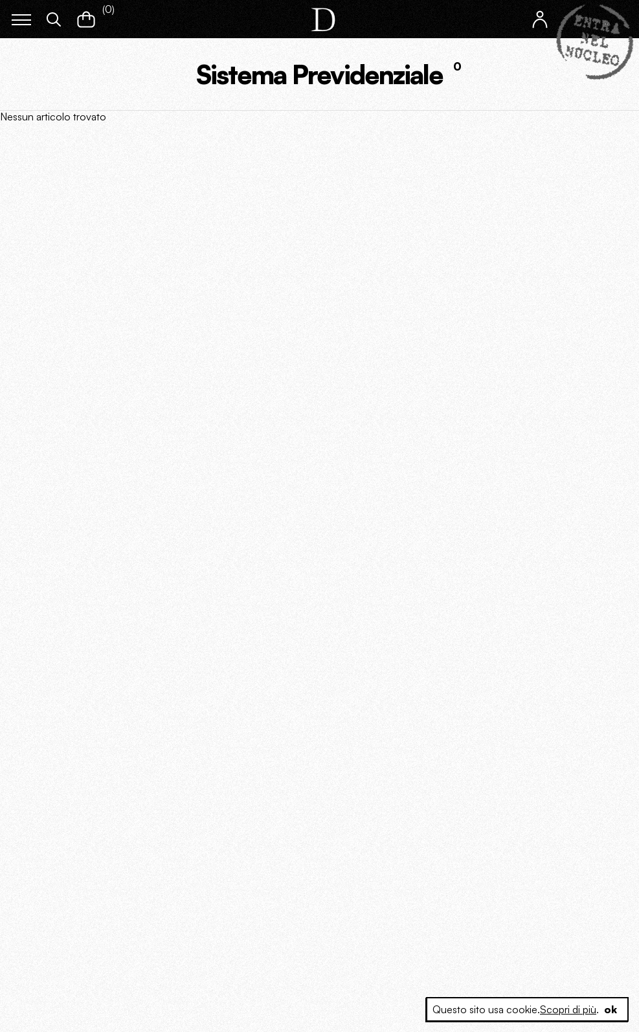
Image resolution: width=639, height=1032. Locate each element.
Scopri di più (568, 1009)
